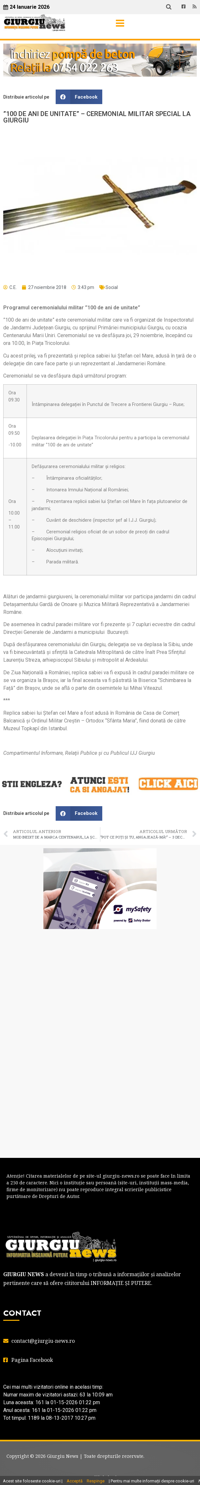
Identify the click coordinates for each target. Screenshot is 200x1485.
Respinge (96, 1481)
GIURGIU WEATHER (100, 959)
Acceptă (75, 1481)
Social (112, 287)
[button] (79, 97)
